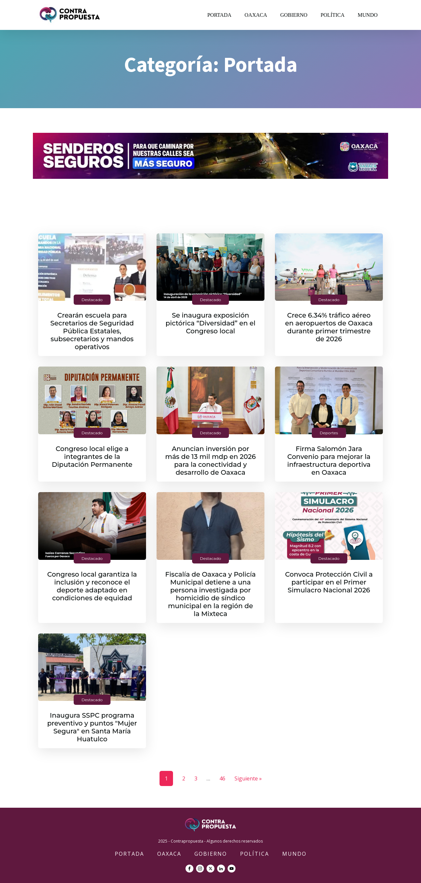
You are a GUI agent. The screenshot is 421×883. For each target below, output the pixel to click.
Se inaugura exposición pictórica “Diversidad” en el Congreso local (210, 323)
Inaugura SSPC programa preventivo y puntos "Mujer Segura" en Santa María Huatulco (92, 727)
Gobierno (294, 15)
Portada (219, 15)
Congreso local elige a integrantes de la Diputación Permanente (92, 456)
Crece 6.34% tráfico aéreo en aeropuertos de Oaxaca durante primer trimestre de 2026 (329, 327)
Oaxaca (256, 15)
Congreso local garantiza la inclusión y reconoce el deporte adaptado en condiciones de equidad (92, 586)
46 (222, 778)
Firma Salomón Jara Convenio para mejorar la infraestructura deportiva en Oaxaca (328, 460)
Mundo (368, 15)
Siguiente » (248, 778)
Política (333, 15)
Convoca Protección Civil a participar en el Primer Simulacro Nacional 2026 (329, 582)
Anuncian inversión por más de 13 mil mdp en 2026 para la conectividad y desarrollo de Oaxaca (210, 460)
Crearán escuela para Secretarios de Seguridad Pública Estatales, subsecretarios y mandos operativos (92, 331)
